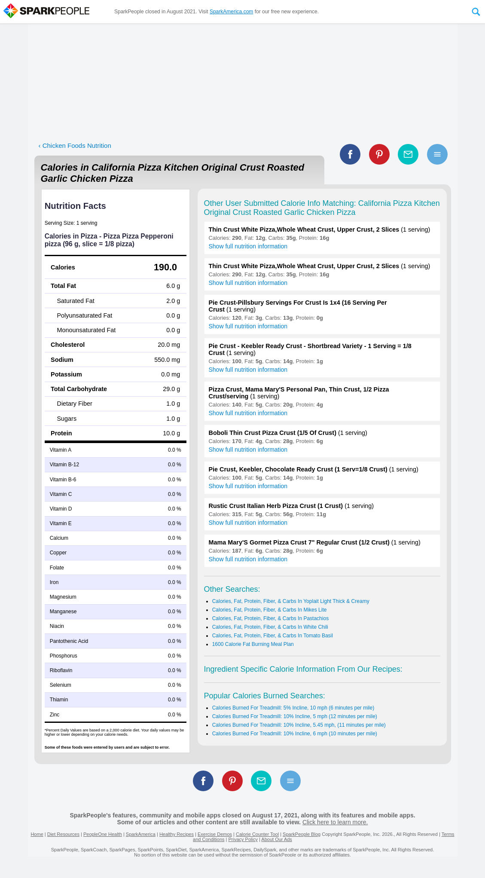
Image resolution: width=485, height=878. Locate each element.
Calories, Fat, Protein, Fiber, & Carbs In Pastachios (270, 618)
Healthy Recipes (176, 834)
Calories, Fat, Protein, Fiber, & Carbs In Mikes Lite (269, 610)
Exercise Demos (215, 834)
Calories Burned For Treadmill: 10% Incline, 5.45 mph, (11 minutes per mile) (299, 725)
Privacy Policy (242, 839)
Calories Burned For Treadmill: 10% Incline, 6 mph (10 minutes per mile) (294, 734)
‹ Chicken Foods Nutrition (75, 145)
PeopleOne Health (102, 834)
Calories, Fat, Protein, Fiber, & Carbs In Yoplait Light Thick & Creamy (290, 601)
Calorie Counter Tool (257, 834)
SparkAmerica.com (231, 12)
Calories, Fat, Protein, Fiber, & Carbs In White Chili (270, 627)
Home (37, 834)
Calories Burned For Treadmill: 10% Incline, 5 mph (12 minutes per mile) (294, 716)
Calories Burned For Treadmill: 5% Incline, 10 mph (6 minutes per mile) (293, 708)
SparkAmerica (141, 834)
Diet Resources (63, 834)
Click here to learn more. (335, 822)
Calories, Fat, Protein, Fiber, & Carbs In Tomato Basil (272, 636)
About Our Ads (276, 839)
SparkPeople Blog (301, 834)
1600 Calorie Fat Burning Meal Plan (253, 644)
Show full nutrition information (248, 246)
